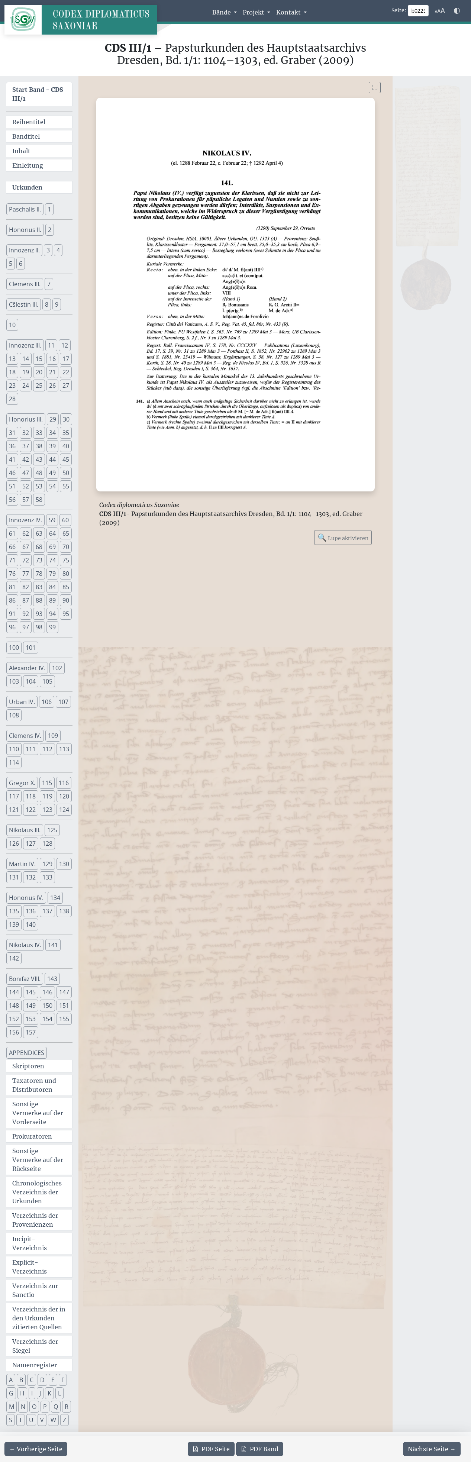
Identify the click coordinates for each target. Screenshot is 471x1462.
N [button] (23, 1407)
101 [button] (31, 647)
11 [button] (51, 345)
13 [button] (12, 359)
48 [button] (39, 473)
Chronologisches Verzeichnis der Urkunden (37, 1192)
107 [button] (63, 702)
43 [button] (39, 459)
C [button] (31, 1380)
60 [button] (65, 520)
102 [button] (57, 668)
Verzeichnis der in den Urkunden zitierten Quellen (38, 1318)
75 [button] (65, 560)
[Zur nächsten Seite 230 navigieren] (432, 1449)
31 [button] (12, 433)
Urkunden (27, 187)
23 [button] (12, 385)
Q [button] (56, 1407)
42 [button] (25, 459)
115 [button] (47, 783)
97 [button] (25, 627)
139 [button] (14, 924)
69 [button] (52, 547)
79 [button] (52, 573)
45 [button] (65, 459)
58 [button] (39, 500)
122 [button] (31, 810)
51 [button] (12, 486)
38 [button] (39, 446)
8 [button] (46, 304)
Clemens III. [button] (25, 284)
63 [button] (39, 533)
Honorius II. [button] (25, 230)
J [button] (40, 1393)
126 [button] (14, 843)
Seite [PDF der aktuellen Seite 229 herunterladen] (211, 1449)
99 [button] (52, 627)
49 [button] (52, 473)
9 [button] (56, 304)
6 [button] (20, 263)
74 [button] (52, 560)
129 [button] (47, 864)
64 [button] (52, 533)
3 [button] (48, 250)
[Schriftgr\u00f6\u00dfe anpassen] (440, 11)
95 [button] (65, 614)
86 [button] (12, 600)
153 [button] (31, 1019)
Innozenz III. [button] (25, 345)
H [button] (22, 1393)
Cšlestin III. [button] (23, 304)
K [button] (49, 1393)
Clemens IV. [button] (25, 736)
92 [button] (25, 614)
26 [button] (52, 385)
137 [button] (47, 911)
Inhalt (21, 151)
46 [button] (12, 473)
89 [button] (52, 600)
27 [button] (65, 385)
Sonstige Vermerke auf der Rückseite (37, 1159)
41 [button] (12, 459)
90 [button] (65, 600)
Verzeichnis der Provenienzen (35, 1220)
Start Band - (37, 94)
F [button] (62, 1380)
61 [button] (12, 533)
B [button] (21, 1380)
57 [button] (25, 500)
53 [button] (39, 486)
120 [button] (64, 796)
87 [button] (25, 600)
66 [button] (12, 547)
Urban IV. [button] (22, 702)
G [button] (11, 1393)
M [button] (11, 1407)
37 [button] (25, 446)
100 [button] (14, 647)
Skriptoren (28, 1066)
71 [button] (12, 560)
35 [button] (65, 433)
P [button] (45, 1407)
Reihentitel (28, 122)
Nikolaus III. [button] (25, 830)
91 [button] (12, 614)
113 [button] (64, 749)
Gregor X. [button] (22, 783)
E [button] (53, 1380)
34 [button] (52, 433)
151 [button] (64, 1005)
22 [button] (65, 372)
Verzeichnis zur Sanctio (35, 1290)
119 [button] (47, 796)
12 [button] (64, 345)
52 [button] (25, 486)
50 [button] (65, 473)
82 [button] (25, 587)
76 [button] (12, 573)
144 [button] (14, 992)
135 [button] (14, 911)
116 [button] (64, 783)
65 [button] (65, 533)
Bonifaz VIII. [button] (25, 979)
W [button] (53, 1420)
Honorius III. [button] (26, 419)
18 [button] (12, 372)
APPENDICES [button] (26, 1053)
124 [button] (64, 810)
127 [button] (31, 843)
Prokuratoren (32, 1136)
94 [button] (52, 614)
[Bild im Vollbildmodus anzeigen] (375, 87)
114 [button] (14, 762)
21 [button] (52, 372)
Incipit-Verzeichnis (29, 1243)
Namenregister (34, 1365)
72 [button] (25, 560)
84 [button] (52, 587)
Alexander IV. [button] (27, 668)
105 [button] (47, 681)
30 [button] (66, 419)
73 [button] (39, 560)
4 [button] (58, 250)
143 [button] (52, 979)
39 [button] (52, 446)
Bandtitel (26, 136)
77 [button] (25, 573)
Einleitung (27, 165)
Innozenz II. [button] (24, 250)
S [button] (10, 1420)
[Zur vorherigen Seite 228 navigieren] (35, 1449)
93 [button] (39, 614)
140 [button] (31, 924)
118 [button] (31, 796)
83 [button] (39, 587)
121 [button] (14, 810)
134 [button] (55, 898)
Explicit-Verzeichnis (29, 1267)
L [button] (59, 1393)
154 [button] (47, 1019)
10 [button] (12, 325)
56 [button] (12, 500)
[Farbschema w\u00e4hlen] (457, 11)
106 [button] (47, 702)
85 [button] (65, 587)
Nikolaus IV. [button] (25, 945)
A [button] (11, 1380)
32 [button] (25, 433)
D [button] (42, 1380)
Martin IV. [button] (22, 864)
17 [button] (65, 359)
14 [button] (25, 359)
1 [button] (49, 209)
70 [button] (65, 547)
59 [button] (52, 520)
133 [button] (47, 877)
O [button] (34, 1407)
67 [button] (25, 547)
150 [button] (47, 1005)
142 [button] (14, 958)
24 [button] (25, 385)
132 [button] (31, 877)
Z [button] (64, 1420)
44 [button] (52, 459)
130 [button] (64, 864)
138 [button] (64, 911)
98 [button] (39, 627)
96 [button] (12, 627)
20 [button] (39, 372)
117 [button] (14, 796)
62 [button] (25, 533)
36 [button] (12, 446)
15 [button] (39, 359)
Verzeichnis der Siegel (35, 1346)
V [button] (42, 1420)
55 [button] (65, 486)
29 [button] (52, 419)
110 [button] (14, 749)
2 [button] (49, 230)
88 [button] (39, 600)
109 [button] (53, 736)
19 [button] (25, 372)
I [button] (32, 1393)
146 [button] (47, 992)
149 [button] (31, 1005)
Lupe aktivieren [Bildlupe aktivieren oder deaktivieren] (342, 537)
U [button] (31, 1420)
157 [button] (31, 1032)
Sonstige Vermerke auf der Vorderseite (37, 1113)
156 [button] (14, 1032)
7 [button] (49, 284)
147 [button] (64, 992)
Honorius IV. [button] (26, 898)
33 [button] (39, 433)
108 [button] (14, 715)
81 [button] (12, 587)
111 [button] (31, 749)
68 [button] (39, 547)
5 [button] (10, 263)
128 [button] (47, 843)
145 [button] (31, 992)
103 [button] (14, 681)
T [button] (20, 1420)
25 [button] (39, 385)
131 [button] (14, 877)
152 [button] (14, 1019)
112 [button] (47, 749)
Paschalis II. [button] (25, 209)
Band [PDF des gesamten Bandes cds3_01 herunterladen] (259, 1449)
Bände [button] (222, 12)
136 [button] (31, 911)
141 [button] (53, 945)
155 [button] (64, 1019)
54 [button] (52, 486)
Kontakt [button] (289, 12)
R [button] (66, 1407)
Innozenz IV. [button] (25, 520)
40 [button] (65, 446)
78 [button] (39, 573)
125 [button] (52, 830)
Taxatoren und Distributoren (34, 1085)
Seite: (398, 10)
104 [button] (31, 681)
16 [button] (52, 359)
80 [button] (65, 573)
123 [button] (47, 810)
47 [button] (25, 473)
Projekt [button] (254, 12)
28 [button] (12, 399)
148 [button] (14, 1005)
